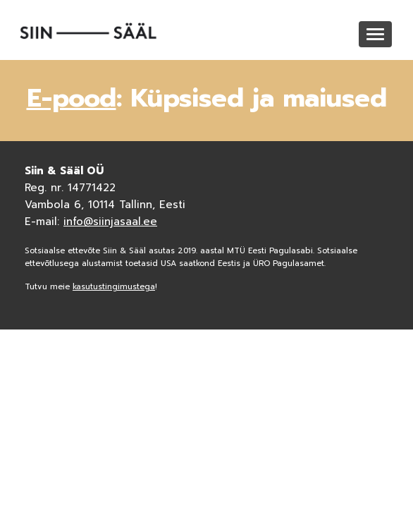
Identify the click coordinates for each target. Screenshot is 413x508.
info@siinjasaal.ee (110, 221)
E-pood (71, 98)
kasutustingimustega (114, 287)
